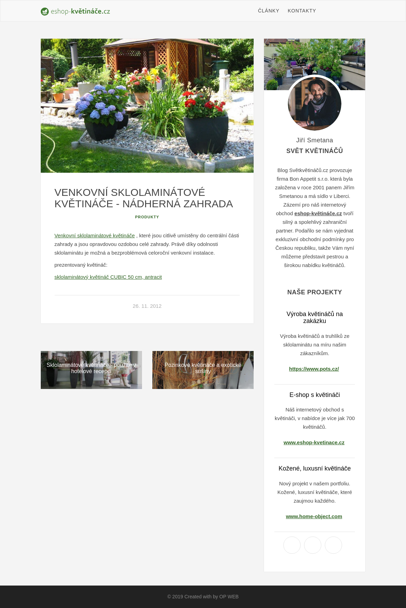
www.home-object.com (314, 516)
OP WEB (229, 596)
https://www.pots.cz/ (314, 369)
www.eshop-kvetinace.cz (314, 442)
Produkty (147, 217)
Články (269, 10)
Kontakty (302, 10)
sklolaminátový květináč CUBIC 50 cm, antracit (108, 277)
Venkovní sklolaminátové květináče (95, 235)
